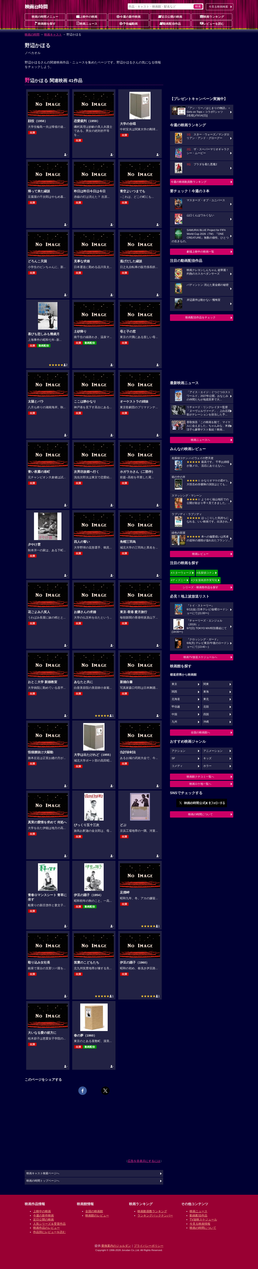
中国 (174, 714)
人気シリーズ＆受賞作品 (49, 1223)
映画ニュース (86, 23)
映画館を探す (45, 23)
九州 (174, 721)
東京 (174, 684)
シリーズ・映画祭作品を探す (200, 587)
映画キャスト (53, 34)
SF (173, 758)
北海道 (176, 699)
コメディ (177, 765)
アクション (178, 750)
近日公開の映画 (170, 16)
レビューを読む (212, 23)
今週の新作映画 (129, 16)
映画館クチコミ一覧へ (200, 776)
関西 (174, 691)
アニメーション (213, 750)
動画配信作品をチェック (200, 317)
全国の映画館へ (200, 732)
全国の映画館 (94, 1211)
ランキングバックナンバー (155, 1215)
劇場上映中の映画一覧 (200, 251)
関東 (206, 684)
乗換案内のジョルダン (116, 1245)
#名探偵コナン (206, 572)
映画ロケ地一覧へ (200, 783)
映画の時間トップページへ (42, 1180)
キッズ (207, 758)
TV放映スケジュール (203, 1219)
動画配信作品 (170, 23)
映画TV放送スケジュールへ (200, 657)
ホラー (207, 765)
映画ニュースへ (200, 439)
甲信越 (176, 706)
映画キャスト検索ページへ (42, 1173)
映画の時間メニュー (45, 16)
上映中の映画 (86, 16)
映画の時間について (200, 814)
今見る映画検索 (218, 6)
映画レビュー (200, 553)
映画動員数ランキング (152, 1211)
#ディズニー (178, 580)
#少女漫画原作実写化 (204, 580)
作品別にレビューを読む (49, 1232)
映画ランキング (212, 16)
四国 (206, 714)
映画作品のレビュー (46, 1227)
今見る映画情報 (200, 1223)
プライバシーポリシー (148, 1245)
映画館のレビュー (97, 1215)
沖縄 (206, 721)
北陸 (206, 706)
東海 (206, 691)
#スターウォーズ (181, 572)
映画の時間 (32, 34)
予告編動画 (128, 23)
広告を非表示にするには (144, 1161)
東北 (206, 699)
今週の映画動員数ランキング (188, 181)
